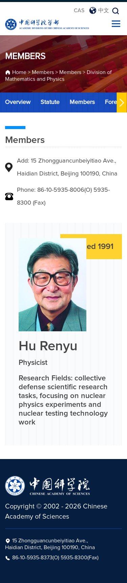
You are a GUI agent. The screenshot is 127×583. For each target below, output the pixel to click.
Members (43, 73)
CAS (79, 10)
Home (19, 73)
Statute (49, 102)
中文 (99, 10)
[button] (121, 102)
